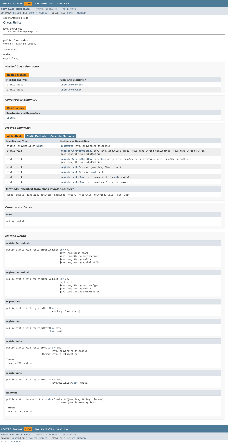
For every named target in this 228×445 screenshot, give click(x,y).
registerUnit (69, 167)
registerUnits (70, 177)
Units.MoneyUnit (71, 89)
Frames (40, 9)
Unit (39, 146)
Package (17, 3)
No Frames (51, 9)
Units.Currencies (72, 84)
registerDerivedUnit (74, 150)
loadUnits (67, 146)
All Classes (69, 9)
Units (10, 117)
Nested (15, 13)
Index (59, 3)
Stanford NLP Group (11, 441)
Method (43, 13)
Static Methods (36, 136)
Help (66, 3)
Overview (6, 3)
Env (90, 150)
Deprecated (47, 3)
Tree (36, 3)
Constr (33, 13)
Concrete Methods (62, 136)
